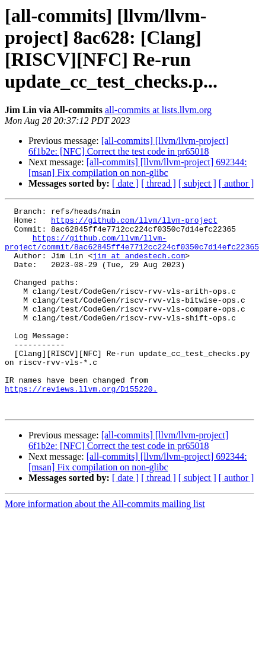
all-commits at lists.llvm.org (158, 110)
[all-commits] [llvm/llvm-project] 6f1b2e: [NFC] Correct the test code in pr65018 (128, 146)
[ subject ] (197, 183)
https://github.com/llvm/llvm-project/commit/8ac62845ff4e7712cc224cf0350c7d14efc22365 (132, 250)
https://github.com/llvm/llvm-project (134, 223)
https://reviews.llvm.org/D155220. (81, 426)
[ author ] (236, 183)
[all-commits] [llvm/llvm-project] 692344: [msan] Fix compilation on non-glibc (137, 167)
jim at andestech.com (138, 266)
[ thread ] (158, 183)
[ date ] (125, 183)
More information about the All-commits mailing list (105, 545)
